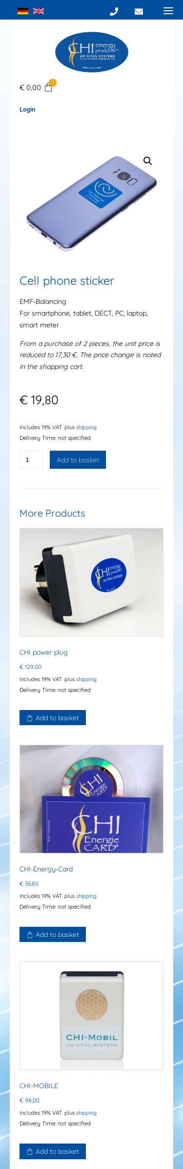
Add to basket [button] (57, 717)
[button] (148, 161)
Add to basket (78, 460)
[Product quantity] (31, 460)
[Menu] (168, 10)
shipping (86, 427)
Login (28, 109)
